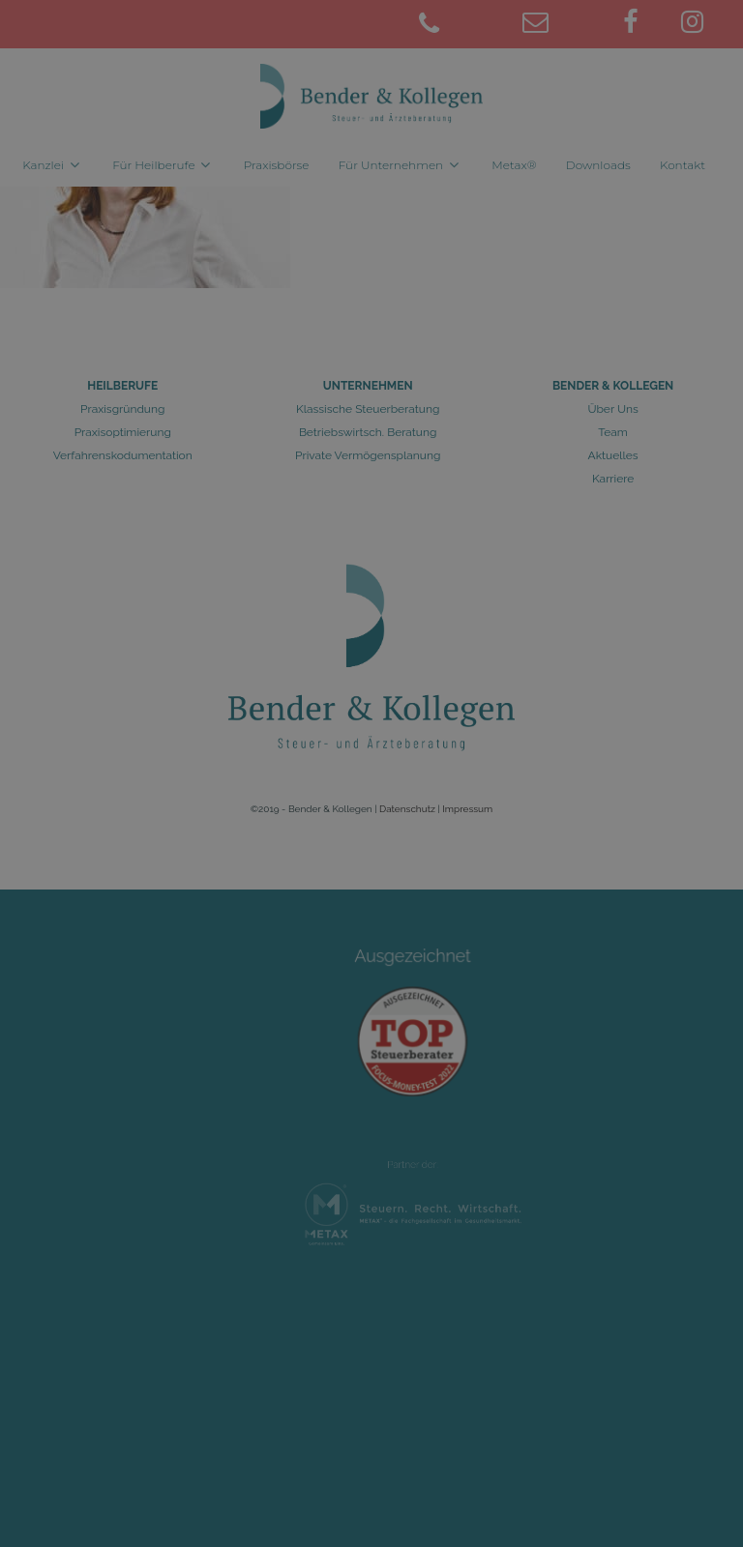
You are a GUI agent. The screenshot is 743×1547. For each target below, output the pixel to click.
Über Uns (612, 409)
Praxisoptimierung (122, 432)
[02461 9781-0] (457, 25)
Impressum (467, 808)
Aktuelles (613, 455)
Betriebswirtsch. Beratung (368, 432)
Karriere (613, 478)
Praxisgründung (122, 409)
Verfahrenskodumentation (123, 455)
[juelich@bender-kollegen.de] (562, 25)
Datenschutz (407, 808)
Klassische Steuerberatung (367, 409)
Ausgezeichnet (413, 971)
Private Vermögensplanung (367, 455)
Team (613, 432)
